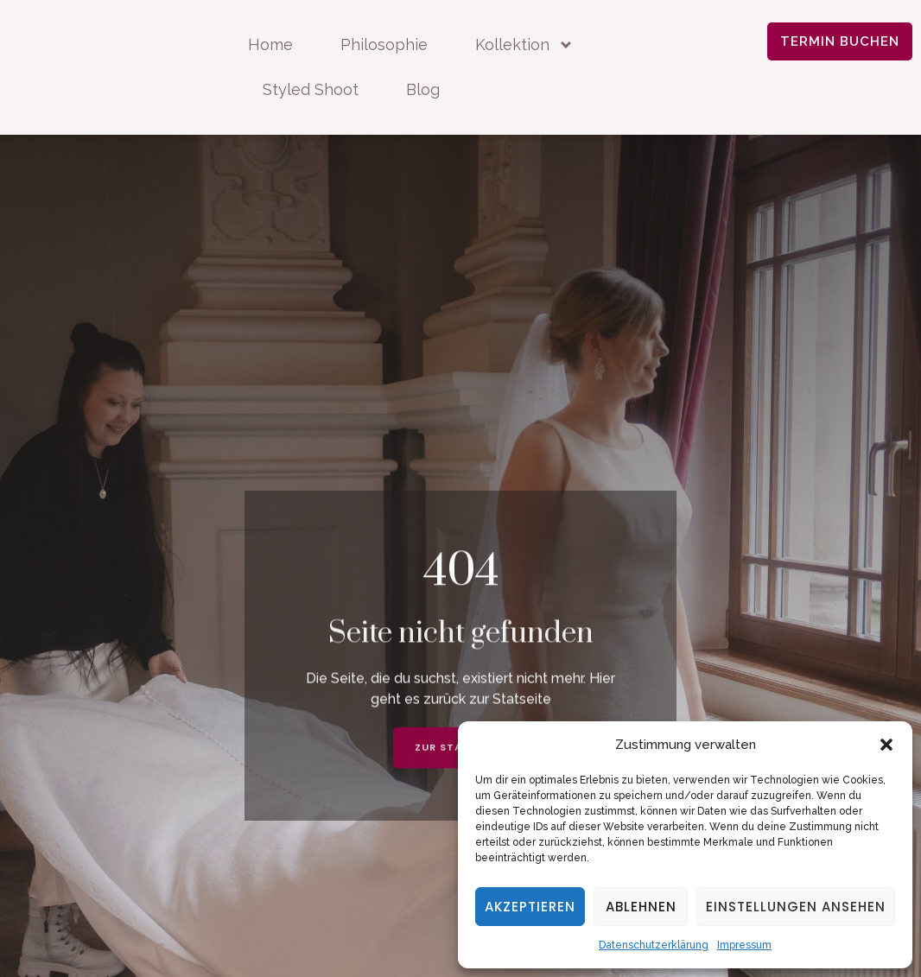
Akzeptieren (530, 907)
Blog (423, 89)
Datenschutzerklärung (653, 945)
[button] (886, 744)
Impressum (744, 945)
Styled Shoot (311, 89)
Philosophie (384, 44)
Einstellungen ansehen (796, 907)
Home (270, 44)
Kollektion (524, 45)
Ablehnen (641, 907)
